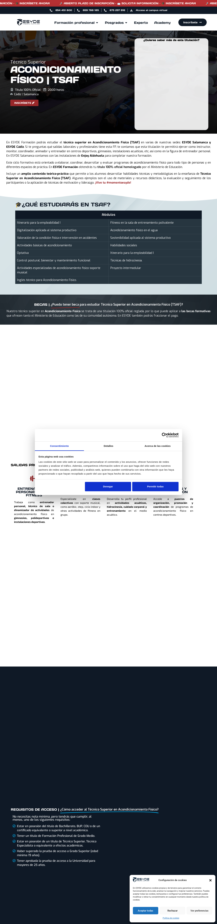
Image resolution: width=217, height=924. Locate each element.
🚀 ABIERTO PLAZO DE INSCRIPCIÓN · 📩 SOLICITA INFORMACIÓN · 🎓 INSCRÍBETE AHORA (139, 3)
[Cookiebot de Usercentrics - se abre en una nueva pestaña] (164, 435)
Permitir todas (155, 486)
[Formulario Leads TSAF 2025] (171, 86)
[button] (210, 880)
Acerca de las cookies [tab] (158, 445)
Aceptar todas (145, 910)
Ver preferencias (199, 910)
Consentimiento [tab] (59, 445)
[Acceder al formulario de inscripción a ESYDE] (24, 103)
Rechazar (172, 910)
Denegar (108, 486)
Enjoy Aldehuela (92, 156)
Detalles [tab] (108, 445)
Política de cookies (171, 918)
